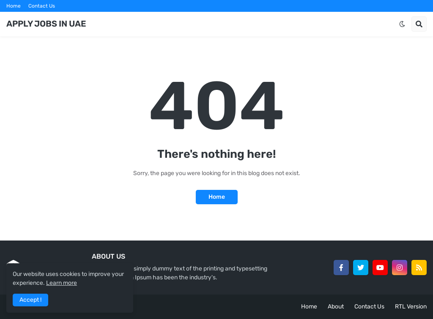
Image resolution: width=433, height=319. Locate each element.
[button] (402, 24)
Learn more (61, 283)
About (336, 306)
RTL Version (411, 306)
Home (13, 6)
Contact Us (41, 6)
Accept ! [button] (30, 299)
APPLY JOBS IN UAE (46, 24)
